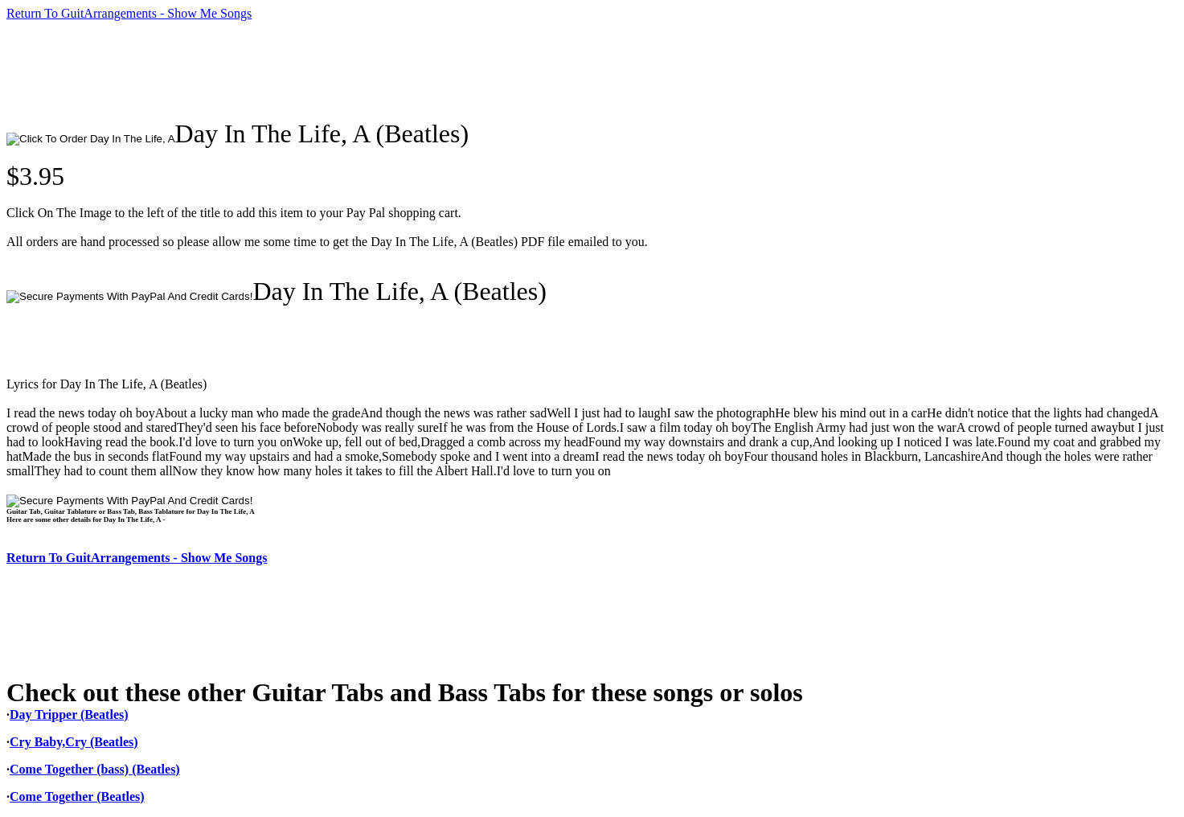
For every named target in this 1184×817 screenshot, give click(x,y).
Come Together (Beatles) (77, 796)
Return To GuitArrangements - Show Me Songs (129, 13)
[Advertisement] (299, 70)
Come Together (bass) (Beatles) (95, 769)
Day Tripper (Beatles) (69, 714)
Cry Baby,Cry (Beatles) (74, 742)
